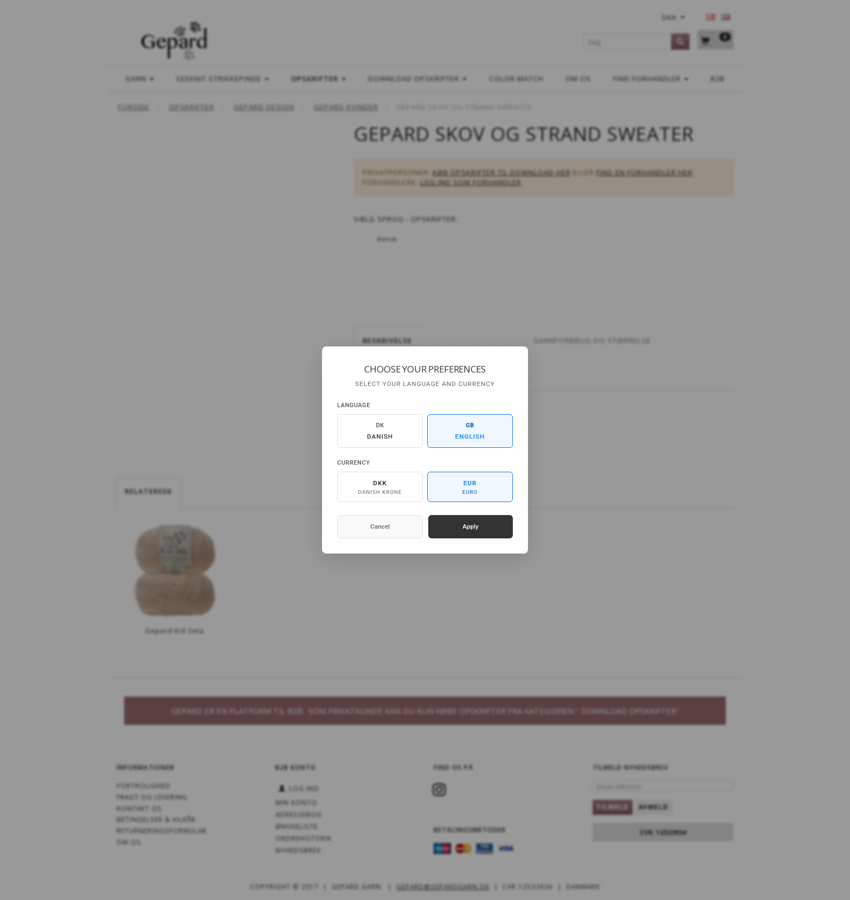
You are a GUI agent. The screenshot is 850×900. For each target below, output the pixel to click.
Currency (353, 462)
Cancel (380, 526)
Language (353, 405)
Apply (470, 526)
